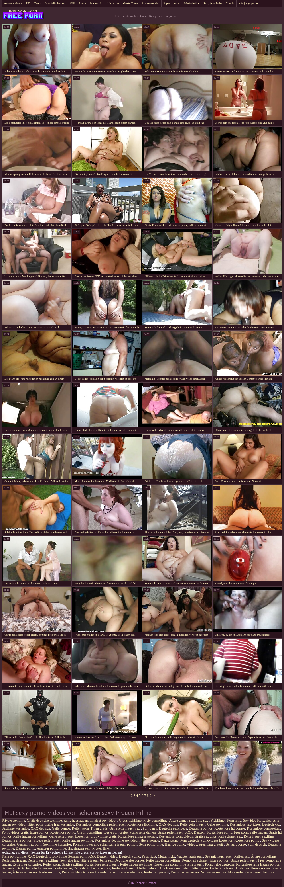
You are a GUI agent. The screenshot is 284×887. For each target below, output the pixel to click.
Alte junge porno (248, 3)
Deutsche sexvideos (173, 828)
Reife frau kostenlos (59, 824)
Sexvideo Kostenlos (257, 820)
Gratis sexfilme (72, 864)
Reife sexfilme (49, 872)
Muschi (230, 3)
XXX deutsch (168, 824)
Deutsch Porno (129, 856)
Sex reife (8, 868)
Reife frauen (63, 868)
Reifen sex (241, 856)
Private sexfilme (13, 820)
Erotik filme (58, 856)
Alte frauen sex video (174, 868)
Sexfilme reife (232, 872)
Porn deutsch (189, 840)
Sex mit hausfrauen (219, 856)
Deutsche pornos (201, 828)
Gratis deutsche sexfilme (44, 820)
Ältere (82, 3)
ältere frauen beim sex (97, 860)
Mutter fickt (100, 848)
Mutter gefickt (147, 868)
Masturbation (191, 3)
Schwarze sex (211, 872)
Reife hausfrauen (76, 820)
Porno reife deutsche (219, 864)
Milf (72, 3)
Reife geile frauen (192, 824)
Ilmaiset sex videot (103, 820)
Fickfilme (218, 820)
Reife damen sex (230, 836)
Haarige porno (175, 844)
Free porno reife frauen (250, 832)
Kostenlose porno (62, 832)
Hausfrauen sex (79, 848)
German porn (77, 856)
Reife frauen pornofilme (30, 836)
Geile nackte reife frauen (99, 872)
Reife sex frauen (123, 868)
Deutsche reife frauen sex (34, 868)
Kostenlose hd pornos (229, 828)
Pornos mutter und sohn (90, 844)
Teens (37, 3)
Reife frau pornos (156, 872)
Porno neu (150, 828)
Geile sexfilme (217, 824)
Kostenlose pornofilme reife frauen (100, 824)
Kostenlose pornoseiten (263, 828)
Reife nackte (71, 872)
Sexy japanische (212, 3)
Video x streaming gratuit (205, 844)
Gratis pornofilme (89, 832)
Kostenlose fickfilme (142, 824)
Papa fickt (149, 856)
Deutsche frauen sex (185, 872)
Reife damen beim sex (260, 872)
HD (28, 3)
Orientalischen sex (55, 3)
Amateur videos (13, 3)
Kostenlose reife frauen (101, 864)
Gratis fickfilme (130, 820)
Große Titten (130, 3)
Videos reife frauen (47, 840)
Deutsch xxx (271, 824)
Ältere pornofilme (263, 856)
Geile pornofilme (150, 844)
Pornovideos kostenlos (217, 840)
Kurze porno (169, 840)
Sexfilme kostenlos (15, 828)
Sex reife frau (69, 860)
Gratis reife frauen (170, 832)
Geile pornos (61, 828)
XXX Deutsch (195, 832)
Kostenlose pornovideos (176, 836)
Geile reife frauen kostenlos (69, 836)
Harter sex (114, 3)
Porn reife (234, 820)
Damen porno (25, 848)
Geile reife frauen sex (125, 828)
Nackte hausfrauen (190, 856)
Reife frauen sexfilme (259, 836)
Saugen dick (97, 3)
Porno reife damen (142, 832)
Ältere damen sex (181, 820)
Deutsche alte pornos (17, 840)
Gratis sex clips (206, 836)
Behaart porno (236, 844)
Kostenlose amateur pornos (137, 836)
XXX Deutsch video (102, 856)
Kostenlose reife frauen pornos (258, 864)
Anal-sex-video (150, 3)
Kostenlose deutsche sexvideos (117, 840)
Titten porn (35, 824)
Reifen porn (80, 828)
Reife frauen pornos (122, 844)
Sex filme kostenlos (57, 844)
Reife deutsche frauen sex (92, 868)
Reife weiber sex (130, 872)
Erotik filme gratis (103, 836)
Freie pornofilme (155, 820)
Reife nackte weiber (23, 11)
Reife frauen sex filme (136, 864)
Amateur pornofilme (51, 848)
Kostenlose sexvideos (245, 824)
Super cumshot (172, 3)
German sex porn (29, 844)
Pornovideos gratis (15, 832)
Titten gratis (99, 828)
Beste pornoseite (116, 832)
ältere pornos (39, 832)
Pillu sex (202, 820)
